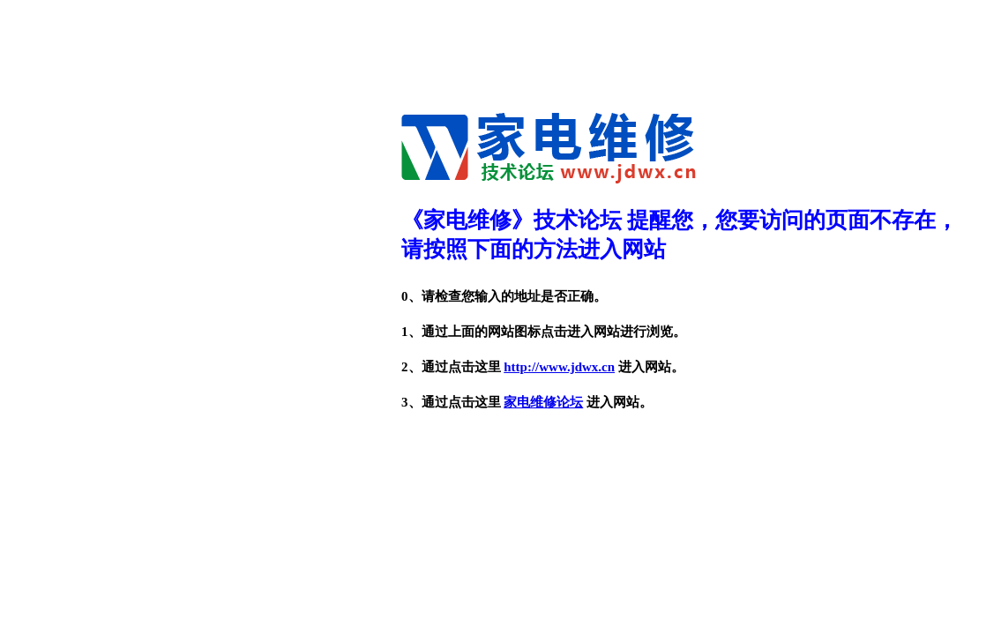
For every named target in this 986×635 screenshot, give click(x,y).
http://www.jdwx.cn (559, 367)
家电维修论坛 (543, 402)
